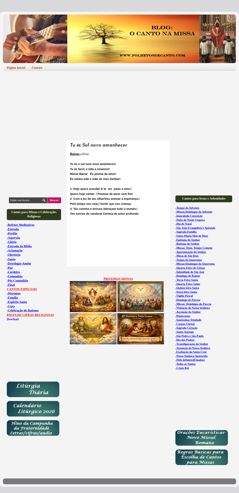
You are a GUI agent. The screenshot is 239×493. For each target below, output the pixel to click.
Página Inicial (16, 67)
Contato (37, 67)
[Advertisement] (119, 104)
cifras (85, 154)
